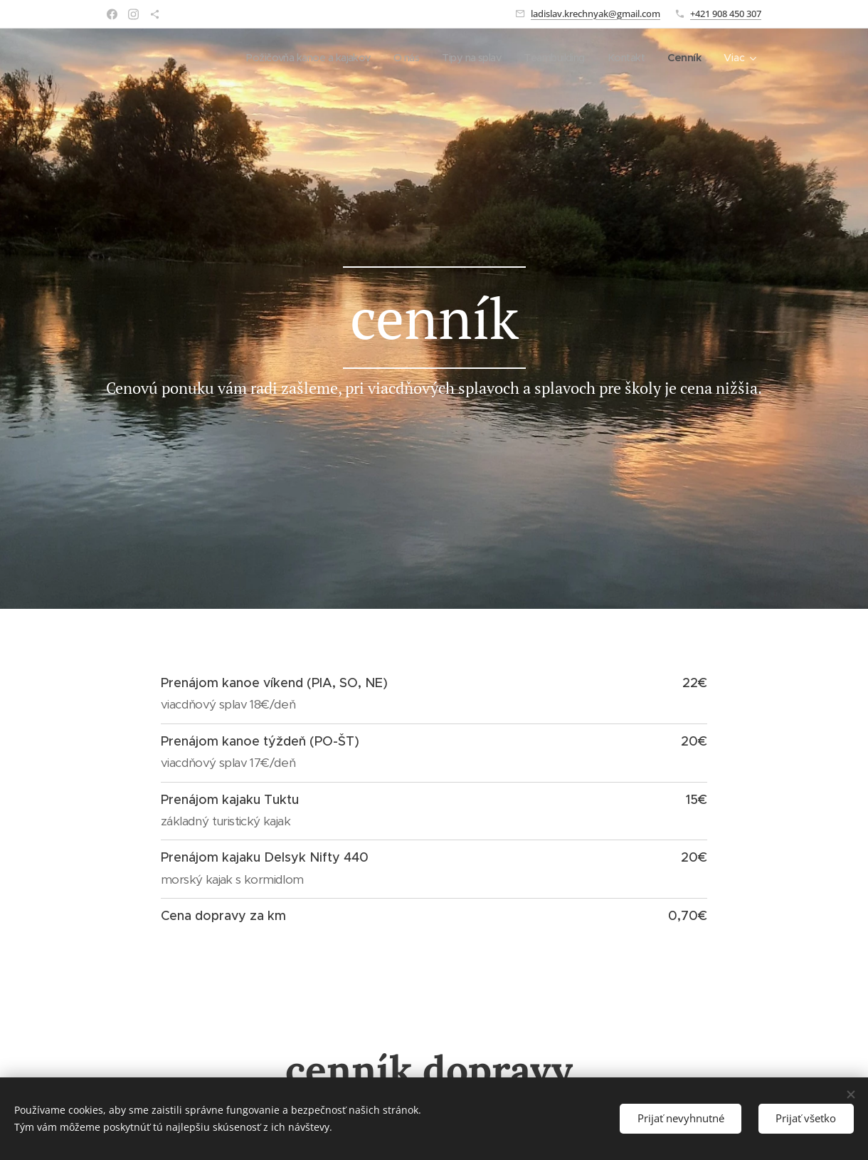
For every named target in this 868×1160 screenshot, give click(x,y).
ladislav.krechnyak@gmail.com (595, 13)
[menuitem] (291, 57)
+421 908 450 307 (725, 13)
